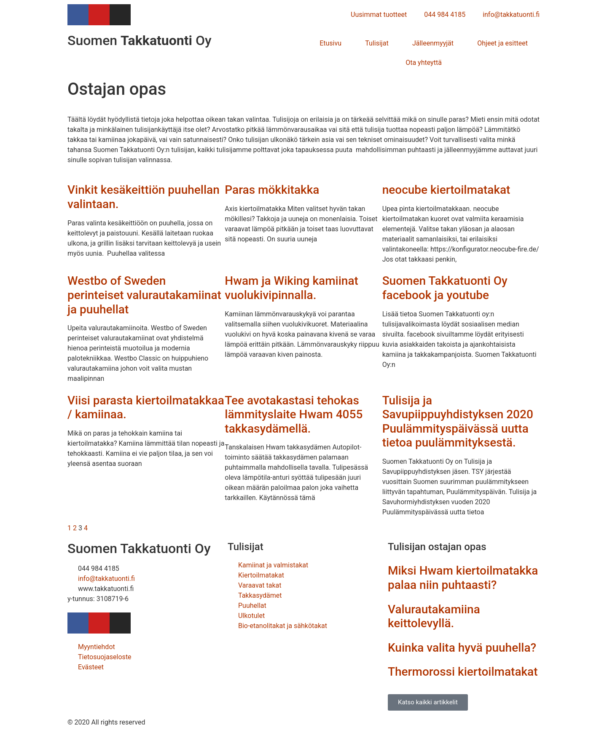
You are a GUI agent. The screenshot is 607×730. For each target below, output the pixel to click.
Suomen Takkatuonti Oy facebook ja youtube (445, 288)
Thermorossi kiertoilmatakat (463, 672)
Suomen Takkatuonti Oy (139, 548)
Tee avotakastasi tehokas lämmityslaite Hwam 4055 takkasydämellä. (294, 414)
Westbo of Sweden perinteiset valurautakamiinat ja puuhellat (144, 295)
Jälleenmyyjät (433, 43)
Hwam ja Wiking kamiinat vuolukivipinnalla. (291, 288)
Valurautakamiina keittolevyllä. (434, 616)
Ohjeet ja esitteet (502, 43)
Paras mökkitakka (272, 190)
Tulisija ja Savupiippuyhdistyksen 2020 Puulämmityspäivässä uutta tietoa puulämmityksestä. (457, 421)
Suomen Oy (139, 40)
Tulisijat (376, 43)
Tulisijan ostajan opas (437, 547)
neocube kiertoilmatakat (446, 190)
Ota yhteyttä (424, 63)
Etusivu (330, 43)
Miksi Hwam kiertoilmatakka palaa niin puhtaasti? (463, 578)
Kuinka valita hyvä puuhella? (462, 648)
